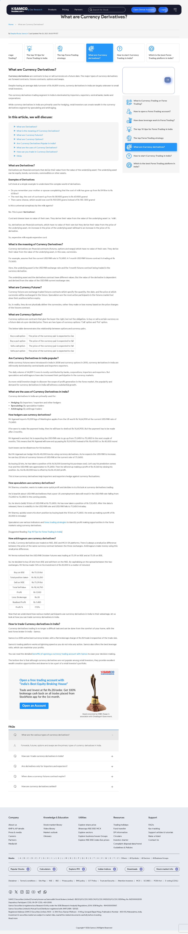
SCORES (147, 881)
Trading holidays (120, 825)
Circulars (117, 836)
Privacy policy (67, 881)
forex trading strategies (55, 522)
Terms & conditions (27, 881)
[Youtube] (33, 892)
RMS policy (80, 881)
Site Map (42, 881)
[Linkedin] (28, 892)
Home (10, 24)
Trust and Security (107, 881)
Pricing (65, 9)
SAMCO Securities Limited (19, 899)
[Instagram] (22, 892)
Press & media (15, 832)
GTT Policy (92, 881)
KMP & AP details (16, 828)
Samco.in (25, 33)
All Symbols (134, 858)
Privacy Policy (153, 87)
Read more (12, 918)
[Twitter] (16, 892)
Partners (78, 9)
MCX (138, 881)
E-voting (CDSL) (171, 881)
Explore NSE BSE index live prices (93, 840)
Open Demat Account (143, 9)
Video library (49, 828)
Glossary (47, 836)
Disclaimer (12, 881)
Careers (12, 836)
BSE (57, 881)
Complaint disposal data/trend (127, 843)
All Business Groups (160, 858)
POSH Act (158, 881)
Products (52, 9)
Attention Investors (125, 881)
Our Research (36, 10)
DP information (120, 832)
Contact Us (153, 840)
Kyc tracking (154, 828)
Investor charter (120, 840)
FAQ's (151, 825)
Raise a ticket (154, 836)
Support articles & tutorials (160, 832)
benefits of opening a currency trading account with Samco (60, 654)
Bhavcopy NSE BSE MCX (89, 828)
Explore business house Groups (92, 836)
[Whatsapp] (45, 892)
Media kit (12, 843)
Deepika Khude (16, 32)
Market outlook (50, 832)
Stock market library (52, 825)
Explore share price (87, 825)
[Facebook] (10, 892)
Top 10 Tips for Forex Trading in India (45, 532)
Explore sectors (85, 832)
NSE (50, 881)
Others (124, 858)
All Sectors (145, 858)
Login (163, 9)
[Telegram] (39, 892)
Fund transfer (119, 828)
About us (12, 825)
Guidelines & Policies (123, 847)
